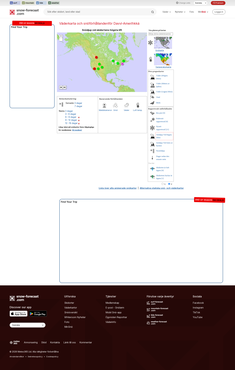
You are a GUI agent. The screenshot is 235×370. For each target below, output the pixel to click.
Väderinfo (111, 321)
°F (171, 184)
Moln (158, 103)
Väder (166, 12)
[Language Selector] (28, 325)
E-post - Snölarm (115, 307)
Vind (115, 110)
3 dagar (78, 103)
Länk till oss (69, 342)
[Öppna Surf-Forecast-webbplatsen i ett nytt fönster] (15, 3)
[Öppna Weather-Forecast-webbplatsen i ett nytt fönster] (54, 3)
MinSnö (68, 326)
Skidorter (69, 302)
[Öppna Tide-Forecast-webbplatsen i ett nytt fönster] (41, 3)
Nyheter (180, 12)
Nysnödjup (160, 151)
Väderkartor (70, 307)
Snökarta (159, 50)
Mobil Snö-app (114, 312)
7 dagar (78, 106)
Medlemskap (112, 302)
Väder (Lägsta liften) (164, 91)
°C (165, 184)
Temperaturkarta (163, 67)
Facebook (198, 302)
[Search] (152, 12)
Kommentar (85, 342)
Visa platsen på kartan (157, 30)
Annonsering (31, 342)
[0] (164, 113)
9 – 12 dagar (71, 120)
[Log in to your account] (218, 11)
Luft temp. (137, 110)
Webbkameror (104, 110)
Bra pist (159, 113)
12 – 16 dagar (71, 123)
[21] (167, 129)
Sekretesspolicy (35, 356)
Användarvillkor (17, 356)
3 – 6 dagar (70, 114)
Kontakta (55, 342)
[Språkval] (200, 3)
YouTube (197, 317)
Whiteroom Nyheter (75, 317)
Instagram (198, 307)
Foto (192, 12)
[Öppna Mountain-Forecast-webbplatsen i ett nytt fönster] (28, 3)
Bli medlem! (77, 130)
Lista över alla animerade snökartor (118, 188)
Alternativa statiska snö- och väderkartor (162, 188)
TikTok (196, 312)
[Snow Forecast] (24, 12)
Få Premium (218, 3)
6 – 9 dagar (70, 117)
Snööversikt (70, 312)
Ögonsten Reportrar (116, 317)
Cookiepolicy (52, 356)
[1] (162, 178)
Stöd (43, 342)
